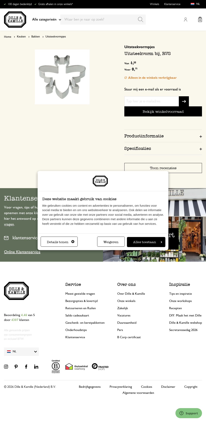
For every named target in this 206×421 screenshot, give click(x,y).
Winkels (154, 4)
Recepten (175, 308)
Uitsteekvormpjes (55, 36)
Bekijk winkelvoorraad (163, 111)
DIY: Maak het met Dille (185, 315)
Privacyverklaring (121, 386)
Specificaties (137, 148)
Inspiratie (179, 284)
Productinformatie (144, 135)
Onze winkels (126, 301)
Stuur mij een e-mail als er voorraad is (152, 89)
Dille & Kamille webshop (185, 322)
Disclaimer (168, 386)
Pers (120, 330)
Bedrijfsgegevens (90, 386)
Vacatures (123, 315)
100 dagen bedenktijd (20, 4)
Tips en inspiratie (180, 293)
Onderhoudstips (76, 330)
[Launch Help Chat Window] (188, 413)
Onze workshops (180, 301)
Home (7, 36)
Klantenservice (172, 4)
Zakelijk (122, 308)
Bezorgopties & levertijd (81, 301)
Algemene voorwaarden (138, 392)
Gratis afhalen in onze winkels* (55, 4)
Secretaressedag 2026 (183, 330)
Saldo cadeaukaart (77, 315)
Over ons (126, 284)
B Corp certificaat (129, 337)
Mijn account (185, 19)
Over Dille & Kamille (131, 293)
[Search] (141, 20)
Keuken (21, 36)
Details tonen (60, 242)
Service (73, 284)
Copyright (191, 386)
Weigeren (110, 242)
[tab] (163, 136)
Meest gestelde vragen (80, 293)
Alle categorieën (46, 19)
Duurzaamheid (126, 322)
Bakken (35, 36)
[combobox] (103, 20)
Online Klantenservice (22, 252)
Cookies (146, 386)
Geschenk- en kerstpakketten (85, 322)
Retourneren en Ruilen (80, 308)
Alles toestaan (147, 242)
